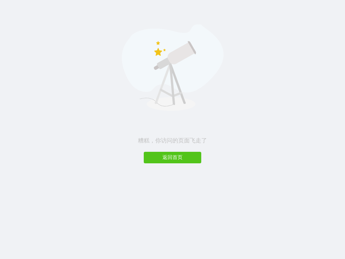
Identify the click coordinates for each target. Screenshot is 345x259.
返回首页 (172, 157)
